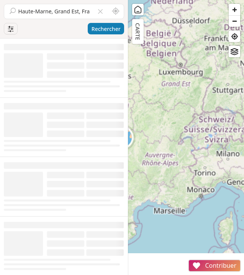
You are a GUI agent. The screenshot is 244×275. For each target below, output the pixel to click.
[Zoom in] (234, 9)
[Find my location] (234, 36)
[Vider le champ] (100, 11)
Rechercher (106, 28)
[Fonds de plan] (234, 51)
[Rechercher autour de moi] (115, 11)
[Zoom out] (234, 21)
